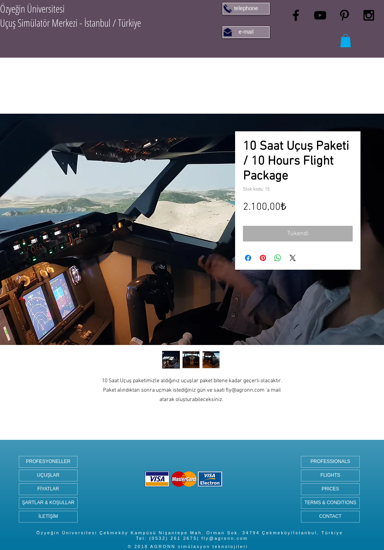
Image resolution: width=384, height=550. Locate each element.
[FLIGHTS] (330, 475)
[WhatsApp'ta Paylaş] (278, 258)
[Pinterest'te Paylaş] (263, 258)
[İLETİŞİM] (48, 517)
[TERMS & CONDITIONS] (330, 503)
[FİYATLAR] (48, 489)
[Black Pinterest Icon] (344, 15)
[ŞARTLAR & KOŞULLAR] (48, 503)
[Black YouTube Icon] (320, 15)
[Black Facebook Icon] (295, 15)
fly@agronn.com (224, 538)
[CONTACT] (330, 517)
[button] (345, 40)
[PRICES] (330, 489)
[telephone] (246, 9)
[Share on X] (292, 258)
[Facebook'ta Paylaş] (248, 258)
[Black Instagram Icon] (368, 15)
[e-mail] (246, 32)
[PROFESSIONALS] (330, 462)
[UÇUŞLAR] (48, 475)
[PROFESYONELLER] (48, 462)
